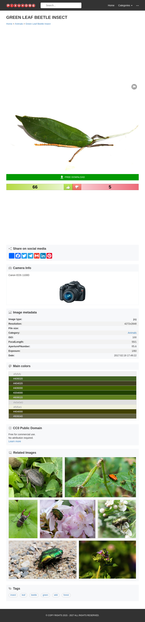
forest (66, 595)
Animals (132, 332)
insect (13, 595)
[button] (137, 5)
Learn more (15, 441)
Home (111, 5)
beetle (34, 595)
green (45, 595)
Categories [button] (125, 5)
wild (56, 595)
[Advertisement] (72, 53)
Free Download (72, 177)
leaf (23, 595)
